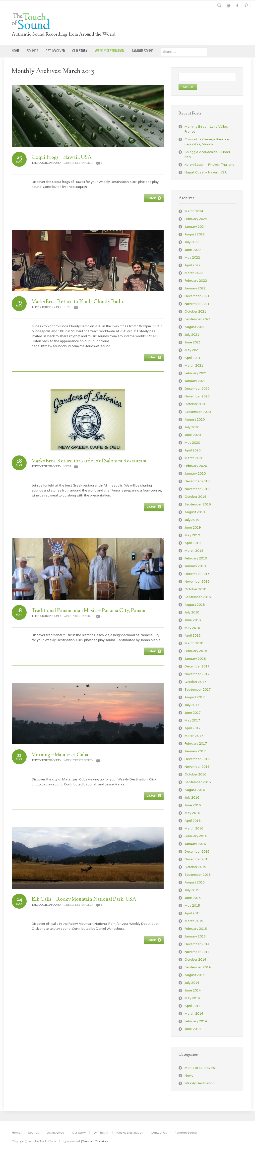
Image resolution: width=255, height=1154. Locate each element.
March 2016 (194, 828)
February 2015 (196, 929)
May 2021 (192, 350)
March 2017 (194, 736)
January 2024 (195, 227)
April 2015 (192, 913)
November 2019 (197, 489)
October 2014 (195, 960)
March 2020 (194, 458)
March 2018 (194, 643)
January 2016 (195, 844)
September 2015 (198, 875)
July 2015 (192, 890)
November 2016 (197, 767)
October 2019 (195, 497)
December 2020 (197, 389)
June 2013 (193, 1029)
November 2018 (197, 582)
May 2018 (192, 628)
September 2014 (198, 967)
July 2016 (192, 798)
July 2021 (192, 335)
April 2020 (192, 450)
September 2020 (198, 412)
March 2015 (194, 921)
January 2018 (195, 659)
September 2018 (198, 597)
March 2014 (194, 1014)
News (67, 307)
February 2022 (196, 281)
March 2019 (194, 551)
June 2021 (193, 342)
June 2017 (193, 713)
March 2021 (194, 366)
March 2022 (194, 273)
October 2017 (195, 682)
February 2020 (196, 466)
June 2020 (193, 435)
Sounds (33, 1132)
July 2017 (192, 705)
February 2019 (196, 558)
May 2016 (192, 813)
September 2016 (198, 782)
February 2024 (196, 219)
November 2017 (197, 674)
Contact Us (159, 1132)
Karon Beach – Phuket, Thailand (209, 165)
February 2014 (196, 1021)
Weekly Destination (78, 163)
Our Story (79, 1132)
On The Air (101, 1132)
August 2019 (195, 512)
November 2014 (197, 952)
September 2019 (198, 504)
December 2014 (197, 944)
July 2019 (192, 520)
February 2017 (196, 744)
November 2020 (197, 396)
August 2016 (195, 790)
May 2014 (192, 998)
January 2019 (195, 566)
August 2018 (195, 605)
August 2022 (195, 234)
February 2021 (196, 373)
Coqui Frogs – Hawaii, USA (62, 157)
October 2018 (195, 589)
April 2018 (192, 636)
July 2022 (192, 242)
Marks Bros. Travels (200, 1068)
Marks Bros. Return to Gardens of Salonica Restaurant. (90, 461)
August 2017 (195, 697)
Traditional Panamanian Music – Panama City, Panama (90, 610)
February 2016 (196, 836)
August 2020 (195, 420)
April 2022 (192, 265)
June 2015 (193, 898)
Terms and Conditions (95, 1142)
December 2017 (197, 666)
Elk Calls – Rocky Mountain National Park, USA (84, 899)
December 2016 (197, 759)
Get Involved (55, 1132)
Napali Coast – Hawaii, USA (206, 172)
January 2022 (195, 288)
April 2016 (192, 821)
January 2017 (195, 751)
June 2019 (193, 528)
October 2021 (195, 312)
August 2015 (195, 882)
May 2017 (192, 720)
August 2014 (195, 975)
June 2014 (193, 990)
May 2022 (192, 258)
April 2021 (192, 358)
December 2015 (197, 852)
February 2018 (196, 651)
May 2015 (192, 906)
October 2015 (195, 867)
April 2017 (192, 728)
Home (16, 1132)
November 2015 (197, 859)
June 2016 (193, 805)
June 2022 (193, 250)
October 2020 (195, 404)
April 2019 (192, 543)
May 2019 (192, 535)
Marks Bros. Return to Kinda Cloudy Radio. (78, 302)
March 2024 (194, 211)
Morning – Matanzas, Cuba (60, 755)
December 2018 (197, 574)
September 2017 (198, 690)
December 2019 (197, 481)
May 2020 (192, 443)
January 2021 (195, 381)
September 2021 (198, 319)
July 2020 (192, 427)
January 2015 (195, 936)
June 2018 (193, 620)
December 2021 (197, 296)
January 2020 (195, 474)
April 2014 (192, 1006)
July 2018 (192, 612)
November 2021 (197, 304)
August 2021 (195, 327)
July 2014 (192, 983)
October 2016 (195, 774)
